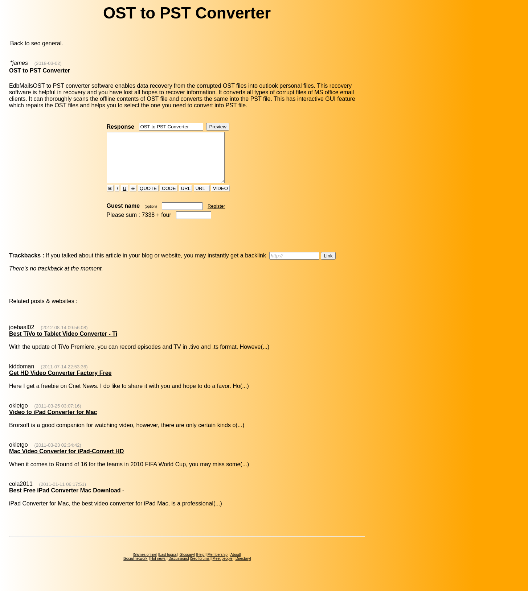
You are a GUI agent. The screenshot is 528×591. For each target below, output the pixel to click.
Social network (135, 568)
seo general (46, 43)
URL (186, 198)
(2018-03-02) (48, 63)
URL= (201, 198)
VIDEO (220, 198)
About (235, 564)
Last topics (168, 564)
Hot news (157, 568)
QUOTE (148, 198)
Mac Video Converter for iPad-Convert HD (66, 461)
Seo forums (200, 568)
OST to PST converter (61, 86)
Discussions (178, 568)
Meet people (223, 568)
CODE (168, 198)
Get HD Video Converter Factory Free (60, 383)
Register (216, 216)
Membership (218, 564)
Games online (145, 564)
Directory (243, 568)
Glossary (187, 564)
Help (201, 564)
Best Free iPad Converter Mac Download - (66, 500)
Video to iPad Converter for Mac (53, 422)
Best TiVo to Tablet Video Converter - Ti (63, 343)
